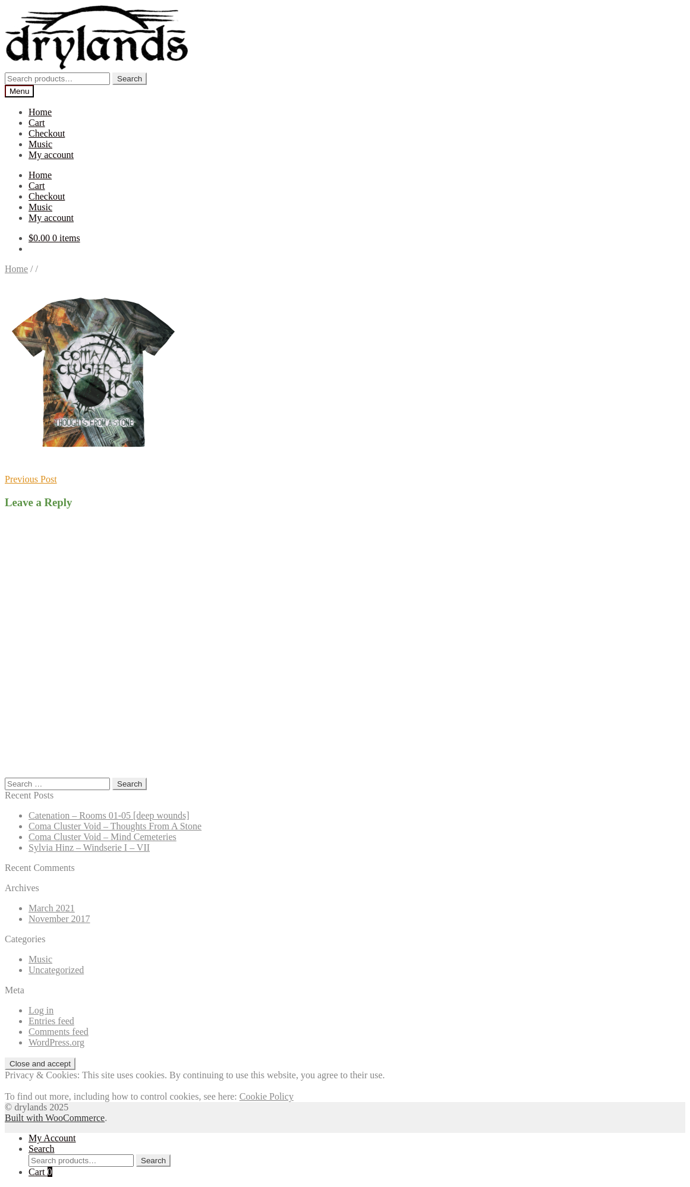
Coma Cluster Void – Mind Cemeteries (103, 837)
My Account (52, 1138)
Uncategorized (56, 970)
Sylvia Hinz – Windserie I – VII (89, 847)
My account (51, 155)
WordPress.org (56, 1042)
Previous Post (31, 479)
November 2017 (59, 919)
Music (40, 144)
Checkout (47, 133)
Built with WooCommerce (55, 1118)
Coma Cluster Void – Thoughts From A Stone (115, 826)
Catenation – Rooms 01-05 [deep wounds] (109, 815)
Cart (37, 123)
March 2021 (52, 908)
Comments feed (59, 1032)
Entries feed (51, 1021)
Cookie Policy (267, 1096)
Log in (41, 1010)
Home (40, 112)
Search (129, 78)
